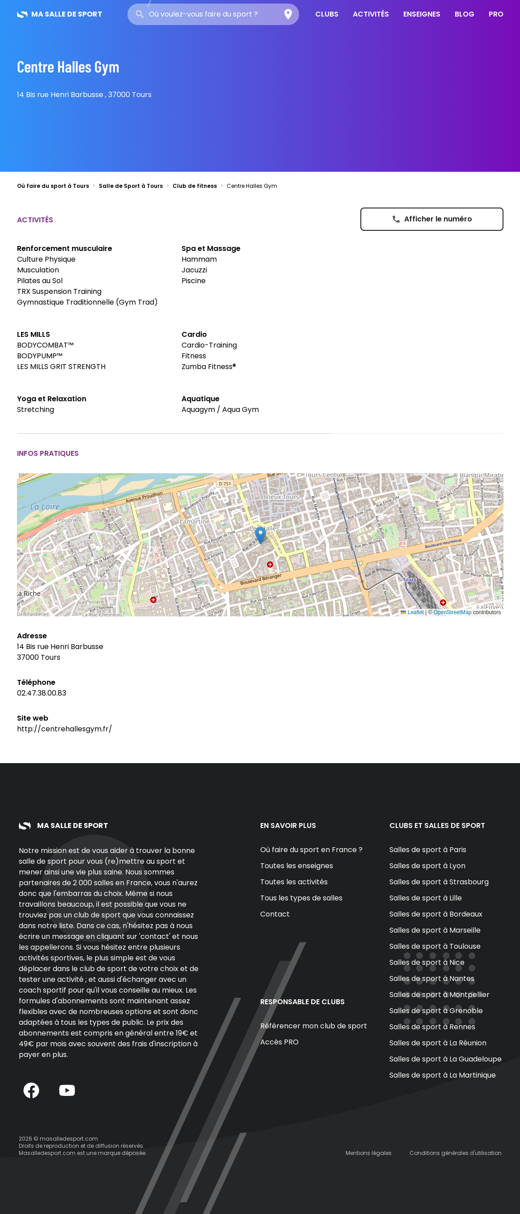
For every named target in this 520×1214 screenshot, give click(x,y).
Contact (275, 914)
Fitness (194, 356)
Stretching (35, 409)
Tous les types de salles (301, 898)
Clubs (326, 14)
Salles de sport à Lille (425, 898)
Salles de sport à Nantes (431, 978)
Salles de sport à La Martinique (442, 1075)
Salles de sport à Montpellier (439, 994)
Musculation (38, 270)
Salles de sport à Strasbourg (439, 882)
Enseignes (421, 14)
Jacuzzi (194, 270)
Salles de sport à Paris (427, 850)
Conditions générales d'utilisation (456, 1153)
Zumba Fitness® (209, 366)
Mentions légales (369, 1153)
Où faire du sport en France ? (311, 850)
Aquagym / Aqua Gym (220, 409)
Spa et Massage (211, 248)
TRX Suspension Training (59, 291)
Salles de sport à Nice (427, 962)
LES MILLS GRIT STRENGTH (61, 366)
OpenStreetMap (453, 612)
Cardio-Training (209, 345)
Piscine (194, 281)
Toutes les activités (294, 882)
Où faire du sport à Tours (53, 186)
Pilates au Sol (40, 281)
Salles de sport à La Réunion (437, 1043)
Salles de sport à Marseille (435, 930)
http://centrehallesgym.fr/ (64, 729)
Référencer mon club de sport (313, 1026)
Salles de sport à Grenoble (436, 1011)
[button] (260, 535)
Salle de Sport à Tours (131, 186)
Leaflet (412, 612)
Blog (464, 14)
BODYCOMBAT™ (45, 345)
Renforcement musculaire (64, 248)
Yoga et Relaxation (51, 399)
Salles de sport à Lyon (427, 866)
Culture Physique (46, 259)
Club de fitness (195, 186)
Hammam (199, 259)
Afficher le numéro (432, 219)
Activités (371, 14)
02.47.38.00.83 (41, 693)
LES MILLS (33, 334)
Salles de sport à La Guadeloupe (445, 1059)
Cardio (194, 334)
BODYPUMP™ (40, 356)
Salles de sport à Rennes (432, 1027)
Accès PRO (279, 1042)
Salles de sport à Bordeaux (435, 914)
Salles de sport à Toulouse (435, 946)
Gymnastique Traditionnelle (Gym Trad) (87, 302)
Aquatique (201, 399)
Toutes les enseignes (296, 866)
